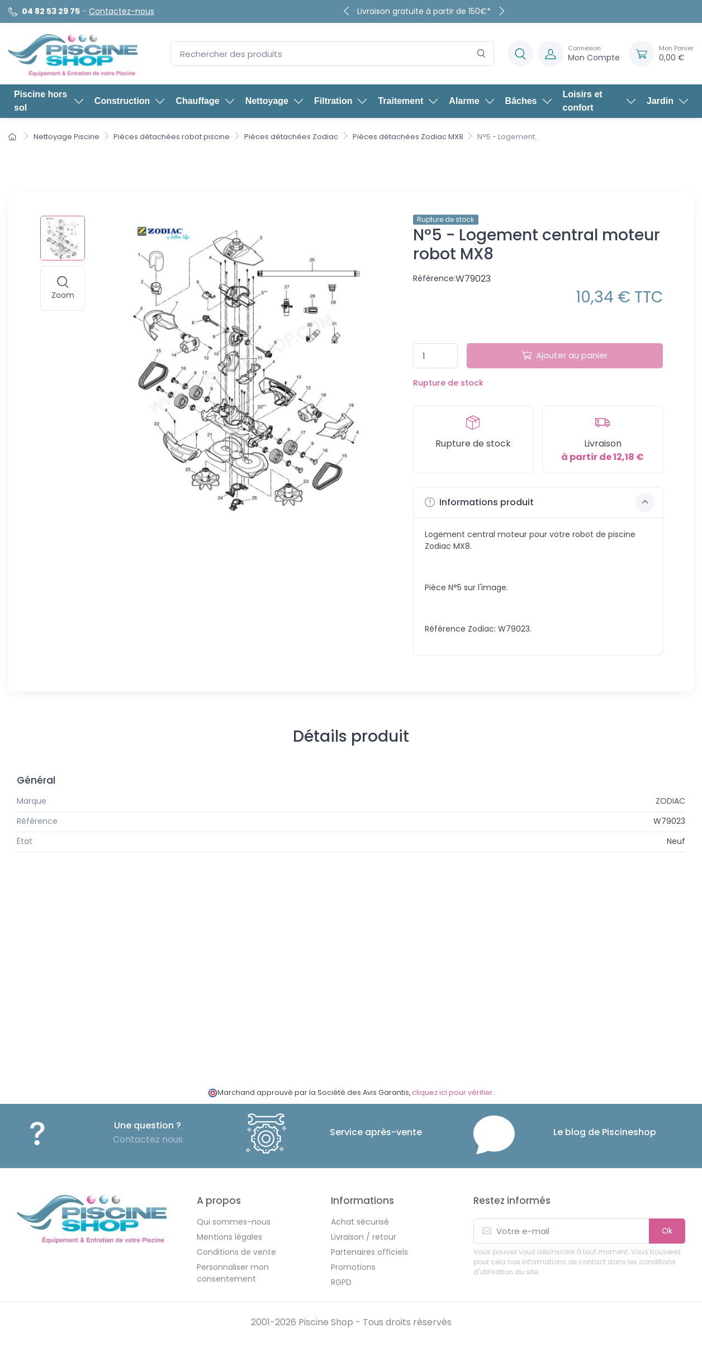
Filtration (340, 101)
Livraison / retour (363, 1236)
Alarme (471, 101)
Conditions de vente (236, 1252)
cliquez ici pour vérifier (452, 1092)
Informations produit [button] (540, 502)
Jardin (667, 101)
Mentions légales (229, 1236)
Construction (129, 101)
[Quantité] (435, 355)
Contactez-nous (121, 11)
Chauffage (205, 101)
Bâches (528, 101)
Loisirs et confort (599, 100)
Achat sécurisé (360, 1221)
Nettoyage (274, 101)
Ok (667, 1230)
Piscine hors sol (48, 100)
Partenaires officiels (369, 1252)
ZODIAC (670, 801)
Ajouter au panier (564, 355)
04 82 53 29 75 (51, 11)
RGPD (341, 1282)
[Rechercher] (481, 54)
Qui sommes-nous (234, 1221)
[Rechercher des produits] (332, 54)
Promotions (353, 1267)
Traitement (408, 101)
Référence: (434, 278)
